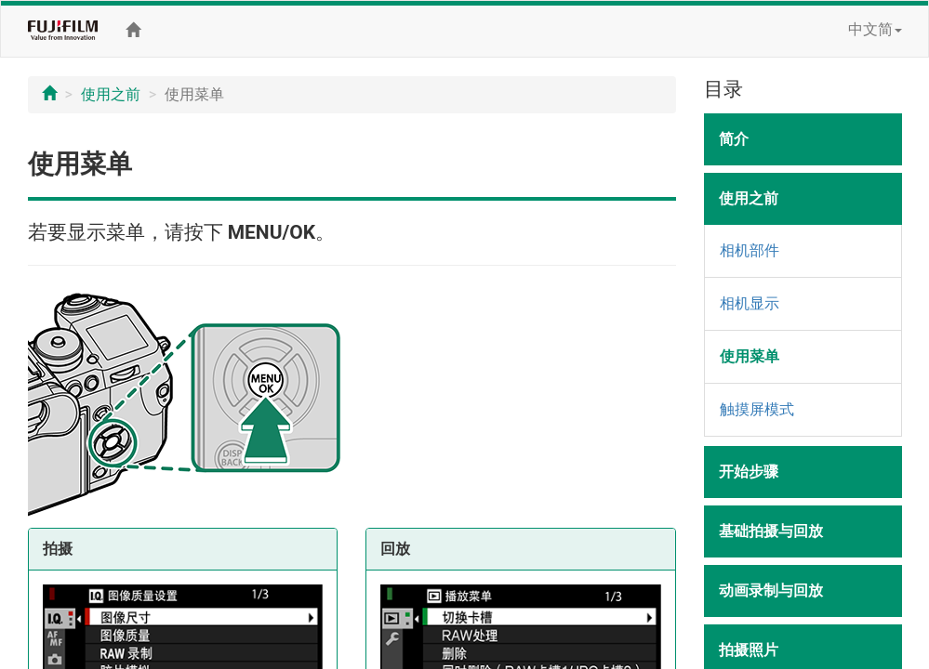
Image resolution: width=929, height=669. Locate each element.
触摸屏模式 (757, 409)
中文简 (875, 29)
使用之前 (110, 94)
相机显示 (749, 303)
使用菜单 (749, 356)
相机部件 (749, 250)
